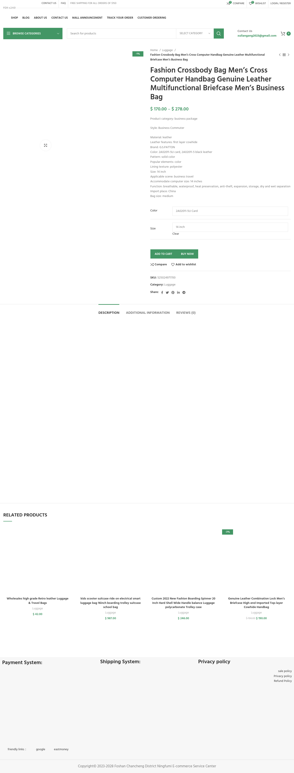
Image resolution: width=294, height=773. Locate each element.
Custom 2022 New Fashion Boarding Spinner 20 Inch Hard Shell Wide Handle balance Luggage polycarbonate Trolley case (184, 603)
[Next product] (288, 55)
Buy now (187, 254)
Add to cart (163, 254)
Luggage (167, 50)
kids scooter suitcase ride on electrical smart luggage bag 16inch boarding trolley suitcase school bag (110, 603)
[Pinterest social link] (173, 292)
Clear (175, 233)
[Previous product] (280, 55)
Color (153, 211)
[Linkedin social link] (178, 292)
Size (153, 229)
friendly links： (17, 749)
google (40, 749)
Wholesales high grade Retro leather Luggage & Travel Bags (38, 601)
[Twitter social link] (167, 292)
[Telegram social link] (184, 292)
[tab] (108, 310)
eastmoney (61, 749)
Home (154, 50)
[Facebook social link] (162, 292)
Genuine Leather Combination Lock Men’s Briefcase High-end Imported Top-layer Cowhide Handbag (256, 603)
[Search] (145, 33)
